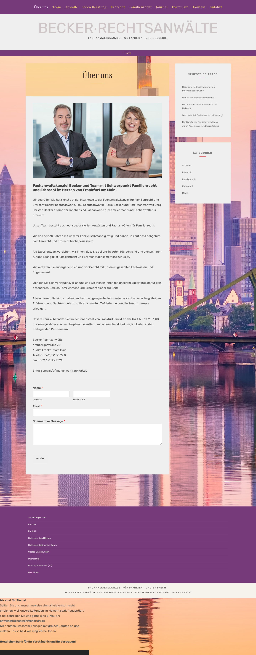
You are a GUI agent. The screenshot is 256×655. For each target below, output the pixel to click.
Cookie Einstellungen (38, 552)
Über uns (41, 7)
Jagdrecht (187, 186)
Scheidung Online (37, 517)
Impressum (33, 559)
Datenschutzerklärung (39, 538)
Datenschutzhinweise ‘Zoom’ (42, 545)
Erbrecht (118, 7)
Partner (32, 524)
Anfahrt (216, 7)
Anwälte (71, 7)
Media (185, 193)
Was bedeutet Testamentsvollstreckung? (202, 115)
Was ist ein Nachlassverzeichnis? (198, 97)
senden (41, 458)
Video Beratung (94, 7)
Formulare (180, 7)
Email (37, 406)
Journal (162, 7)
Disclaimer (33, 572)
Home (128, 53)
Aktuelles (186, 165)
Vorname (37, 399)
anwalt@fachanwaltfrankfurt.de (22, 620)
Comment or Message (49, 421)
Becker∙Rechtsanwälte (128, 28)
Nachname (79, 399)
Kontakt (199, 7)
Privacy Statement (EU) (40, 565)
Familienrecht (140, 7)
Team (56, 7)
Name (38, 388)
